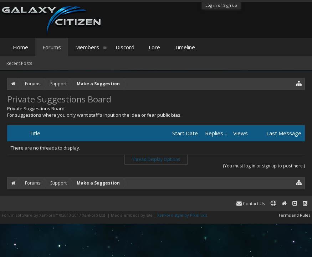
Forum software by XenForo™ (54, 215)
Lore (154, 47)
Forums (51, 47)
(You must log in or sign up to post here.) (264, 166)
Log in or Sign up (221, 5)
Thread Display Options (156, 159)
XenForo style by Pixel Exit (182, 215)
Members (87, 47)
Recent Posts (19, 63)
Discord (125, 47)
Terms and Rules (294, 215)
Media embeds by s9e (132, 215)
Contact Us (250, 204)
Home (20, 47)
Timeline (184, 47)
